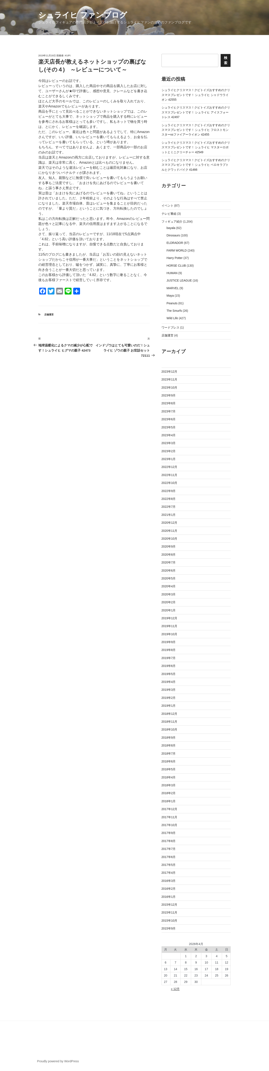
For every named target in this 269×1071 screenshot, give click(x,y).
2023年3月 (169, 443)
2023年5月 (169, 427)
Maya (170, 295)
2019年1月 (169, 705)
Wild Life (172, 318)
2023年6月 (169, 419)
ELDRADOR (175, 243)
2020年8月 (169, 554)
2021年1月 (169, 514)
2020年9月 (169, 546)
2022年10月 (169, 483)
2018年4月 (169, 777)
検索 (225, 60)
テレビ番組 (169, 213)
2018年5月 (169, 769)
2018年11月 (169, 721)
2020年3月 (169, 594)
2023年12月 (169, 371)
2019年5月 (169, 674)
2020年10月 (169, 538)
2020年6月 (169, 570)
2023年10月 (169, 387)
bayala (171, 228)
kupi (67, 55)
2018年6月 (169, 761)
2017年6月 (169, 857)
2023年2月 (169, 451)
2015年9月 (169, 928)
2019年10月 (169, 634)
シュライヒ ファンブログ (82, 15)
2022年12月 (169, 467)
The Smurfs (174, 310)
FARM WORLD (177, 250)
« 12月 (175, 989)
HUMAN (172, 273)
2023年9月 (169, 395)
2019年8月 (169, 650)
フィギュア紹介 (172, 221)
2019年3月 (169, 689)
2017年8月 (169, 841)
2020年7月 (169, 562)
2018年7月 (169, 753)
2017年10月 (169, 825)
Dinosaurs (173, 235)
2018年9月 (169, 737)
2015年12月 (169, 904)
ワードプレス (170, 327)
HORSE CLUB (176, 265)
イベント (167, 205)
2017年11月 (169, 817)
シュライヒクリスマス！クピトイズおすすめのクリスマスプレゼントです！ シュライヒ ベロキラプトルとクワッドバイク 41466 (196, 164)
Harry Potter (175, 258)
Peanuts (172, 303)
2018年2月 (169, 793)
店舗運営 (49, 314)
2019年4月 (169, 681)
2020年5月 (169, 578)
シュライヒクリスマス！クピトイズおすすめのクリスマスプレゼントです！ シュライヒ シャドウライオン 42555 (196, 94)
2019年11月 (169, 626)
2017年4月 (169, 872)
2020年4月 (169, 586)
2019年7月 (169, 658)
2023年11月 (169, 379)
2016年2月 (169, 888)
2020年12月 (169, 522)
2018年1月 (169, 801)
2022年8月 (169, 498)
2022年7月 (169, 506)
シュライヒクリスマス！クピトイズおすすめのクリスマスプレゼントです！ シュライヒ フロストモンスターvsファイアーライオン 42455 (196, 129)
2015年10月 (169, 920)
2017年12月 (169, 809)
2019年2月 (169, 697)
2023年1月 (169, 459)
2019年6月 (169, 666)
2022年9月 (169, 491)
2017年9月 (169, 833)
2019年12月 (169, 618)
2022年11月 (169, 475)
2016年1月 (169, 896)
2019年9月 (169, 642)
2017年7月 (169, 849)
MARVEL (173, 288)
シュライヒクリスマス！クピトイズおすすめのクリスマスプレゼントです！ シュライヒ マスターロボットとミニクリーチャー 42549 (196, 147)
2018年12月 (169, 713)
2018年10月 (169, 729)
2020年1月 (169, 610)
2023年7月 (169, 411)
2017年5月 (169, 865)
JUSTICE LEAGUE (179, 280)
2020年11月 (169, 530)
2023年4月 (169, 435)
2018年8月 (169, 745)
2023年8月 (169, 403)
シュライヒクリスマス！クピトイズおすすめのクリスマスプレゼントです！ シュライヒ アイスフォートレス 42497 (196, 112)
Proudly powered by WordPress (58, 1061)
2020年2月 (169, 602)
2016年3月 (169, 880)
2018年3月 (169, 785)
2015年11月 (169, 912)
